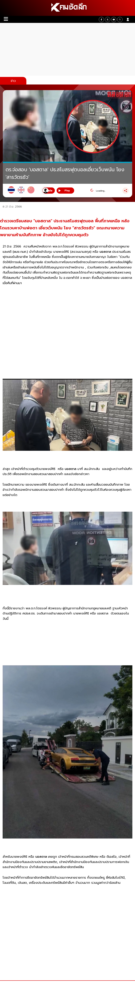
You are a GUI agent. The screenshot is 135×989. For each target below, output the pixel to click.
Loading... (100, 190)
